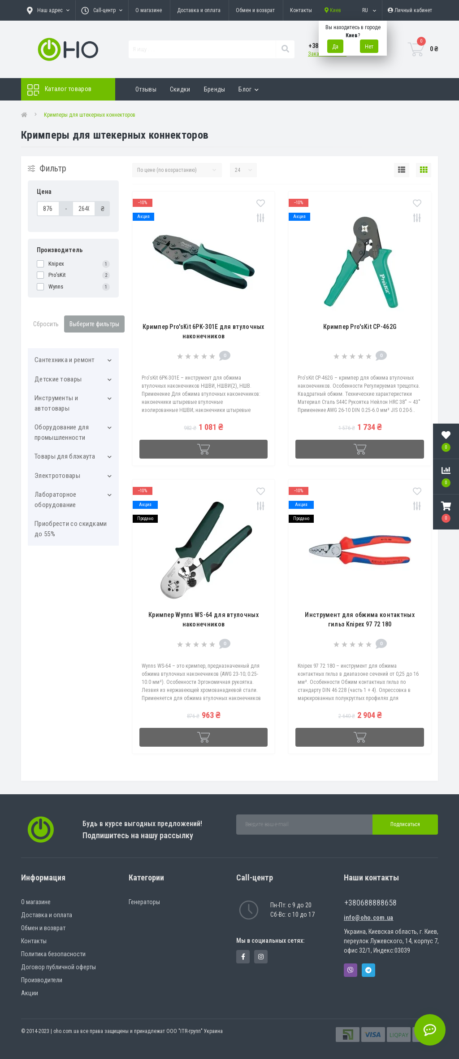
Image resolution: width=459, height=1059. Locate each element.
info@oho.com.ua (369, 917)
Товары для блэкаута (65, 456)
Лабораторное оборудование (56, 499)
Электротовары (57, 476)
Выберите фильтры (94, 324)
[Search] (285, 49)
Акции (29, 993)
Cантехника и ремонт (65, 360)
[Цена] (48, 208)
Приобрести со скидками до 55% (71, 529)
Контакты (301, 10)
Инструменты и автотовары (56, 403)
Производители (41, 980)
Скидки (180, 89)
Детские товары (58, 379)
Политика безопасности (53, 954)
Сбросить (46, 324)
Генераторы (144, 902)
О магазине (148, 10)
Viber (350, 970)
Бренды (214, 89)
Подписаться (405, 824)
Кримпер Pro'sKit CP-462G (359, 326)
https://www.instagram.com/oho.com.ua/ (261, 957)
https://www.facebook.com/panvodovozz (243, 957)
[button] (446, 512)
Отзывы (145, 89)
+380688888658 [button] (370, 902)
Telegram (368, 970)
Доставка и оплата (199, 10)
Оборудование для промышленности (62, 432)
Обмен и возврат (255, 10)
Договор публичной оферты (58, 967)
